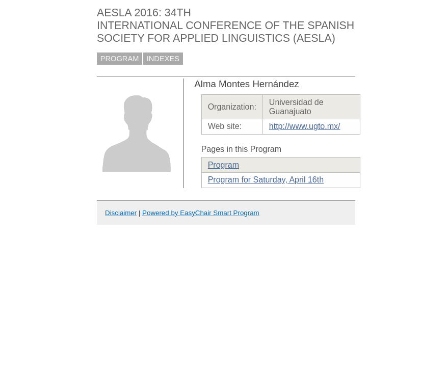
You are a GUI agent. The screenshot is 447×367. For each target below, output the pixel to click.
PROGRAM (119, 59)
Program (223, 165)
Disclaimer (121, 213)
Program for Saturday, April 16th (266, 179)
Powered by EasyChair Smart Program (200, 213)
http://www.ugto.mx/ (304, 126)
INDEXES (163, 59)
